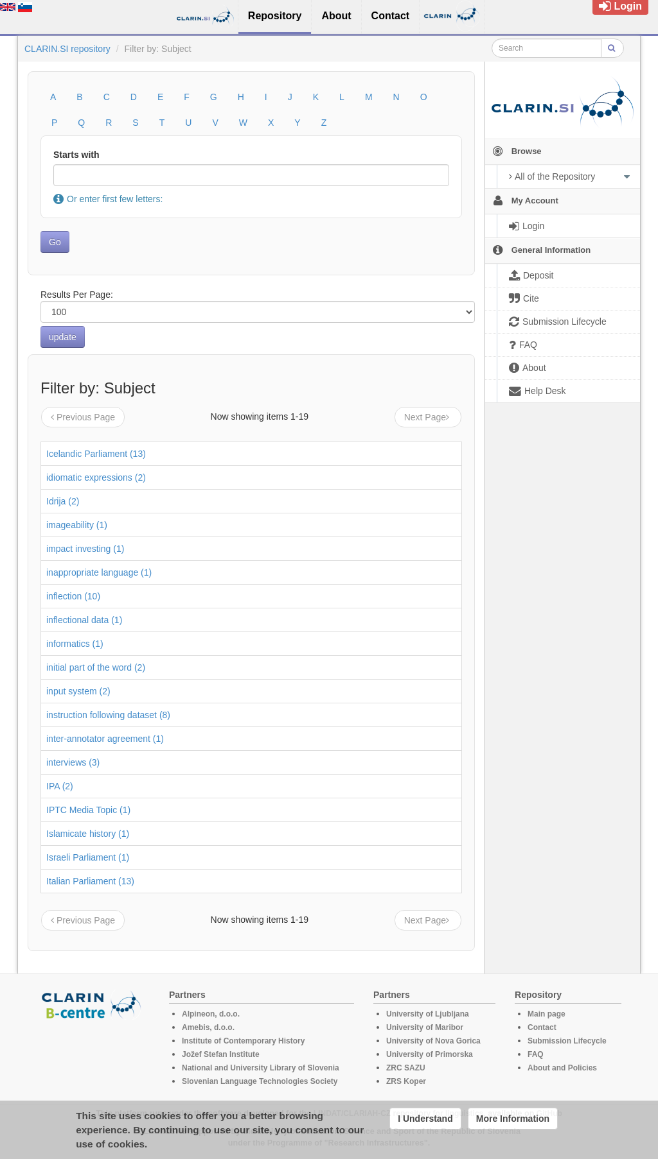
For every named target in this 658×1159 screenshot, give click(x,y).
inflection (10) (73, 596)
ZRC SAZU (405, 1067)
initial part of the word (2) (95, 667)
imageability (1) (76, 525)
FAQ (536, 1054)
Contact (542, 1027)
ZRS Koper (406, 1081)
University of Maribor (424, 1027)
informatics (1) (74, 644)
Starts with (76, 155)
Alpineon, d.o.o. (211, 1013)
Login (620, 6)
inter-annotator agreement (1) (105, 739)
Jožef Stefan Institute (221, 1054)
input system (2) (78, 691)
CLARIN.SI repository (67, 49)
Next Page (428, 417)
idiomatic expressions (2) (96, 477)
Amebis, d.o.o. (208, 1027)
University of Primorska (429, 1054)
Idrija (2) (62, 501)
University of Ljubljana (427, 1013)
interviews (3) (73, 762)
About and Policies (562, 1067)
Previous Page (83, 417)
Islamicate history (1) (87, 833)
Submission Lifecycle (567, 1040)
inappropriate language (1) (99, 572)
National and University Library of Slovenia (260, 1067)
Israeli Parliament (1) (87, 857)
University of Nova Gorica (433, 1040)
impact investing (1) (85, 549)
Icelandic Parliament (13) (96, 454)
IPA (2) (59, 786)
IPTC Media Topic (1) (88, 810)
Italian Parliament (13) (90, 881)
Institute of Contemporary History (243, 1040)
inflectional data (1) (84, 620)
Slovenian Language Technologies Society (260, 1081)
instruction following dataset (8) (108, 715)
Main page (546, 1013)
